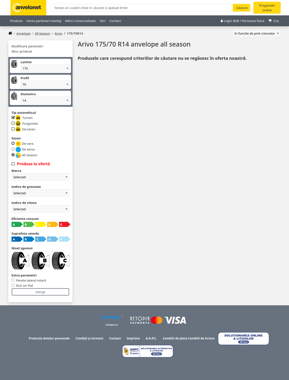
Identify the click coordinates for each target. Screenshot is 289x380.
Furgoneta (26, 123)
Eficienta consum (25, 218)
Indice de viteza (24, 202)
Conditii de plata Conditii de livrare (189, 338)
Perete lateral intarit (30, 280)
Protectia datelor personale (49, 338)
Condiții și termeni (89, 338)
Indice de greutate (26, 186)
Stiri (103, 20)
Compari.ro (112, 324)
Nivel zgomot (22, 248)
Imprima (133, 338)
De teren (25, 129)
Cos (273, 20)
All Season (42, 33)
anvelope (23, 33)
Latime (26, 62)
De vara (24, 143)
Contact (115, 20)
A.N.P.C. (151, 338)
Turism (24, 117)
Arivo (58, 33)
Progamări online (267, 7)
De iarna (25, 149)
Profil (24, 78)
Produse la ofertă (33, 163)
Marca (16, 170)
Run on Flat (24, 285)
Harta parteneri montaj (43, 20)
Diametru (28, 94)
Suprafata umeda (25, 233)
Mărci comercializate (80, 20)
